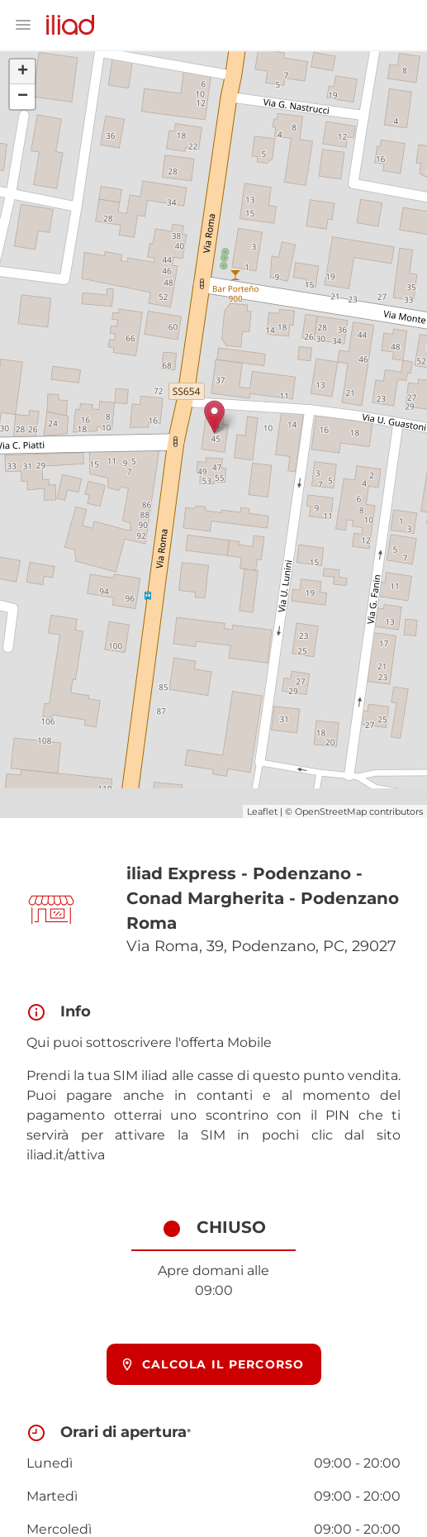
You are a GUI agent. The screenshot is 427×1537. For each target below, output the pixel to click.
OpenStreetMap (331, 811)
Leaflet (262, 811)
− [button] (22, 96)
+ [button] (22, 71)
